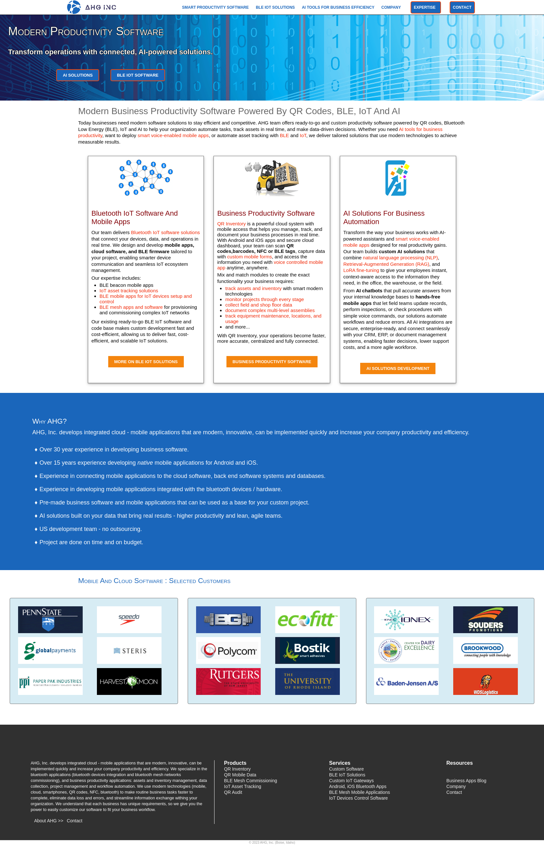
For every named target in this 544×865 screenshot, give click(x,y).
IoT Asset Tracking (242, 786)
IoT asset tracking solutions (128, 290)
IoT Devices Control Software (358, 798)
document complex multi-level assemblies (270, 310)
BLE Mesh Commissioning (250, 780)
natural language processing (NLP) (400, 257)
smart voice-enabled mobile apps (173, 135)
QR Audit (233, 792)
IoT (303, 135)
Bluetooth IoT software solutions (165, 232)
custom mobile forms (249, 256)
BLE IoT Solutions (276, 7)
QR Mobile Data (240, 774)
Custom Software (346, 769)
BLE (284, 135)
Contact (462, 7)
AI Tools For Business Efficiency (338, 7)
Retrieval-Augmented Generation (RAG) (386, 264)
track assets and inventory (253, 288)
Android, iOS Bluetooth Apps (357, 786)
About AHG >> (48, 820)
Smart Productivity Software (216, 7)
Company (392, 7)
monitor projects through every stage (264, 299)
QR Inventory (231, 223)
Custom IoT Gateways (351, 780)
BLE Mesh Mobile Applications (359, 792)
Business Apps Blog (466, 780)
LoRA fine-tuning (361, 270)
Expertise (426, 7)
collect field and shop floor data (258, 305)
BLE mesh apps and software (131, 307)
